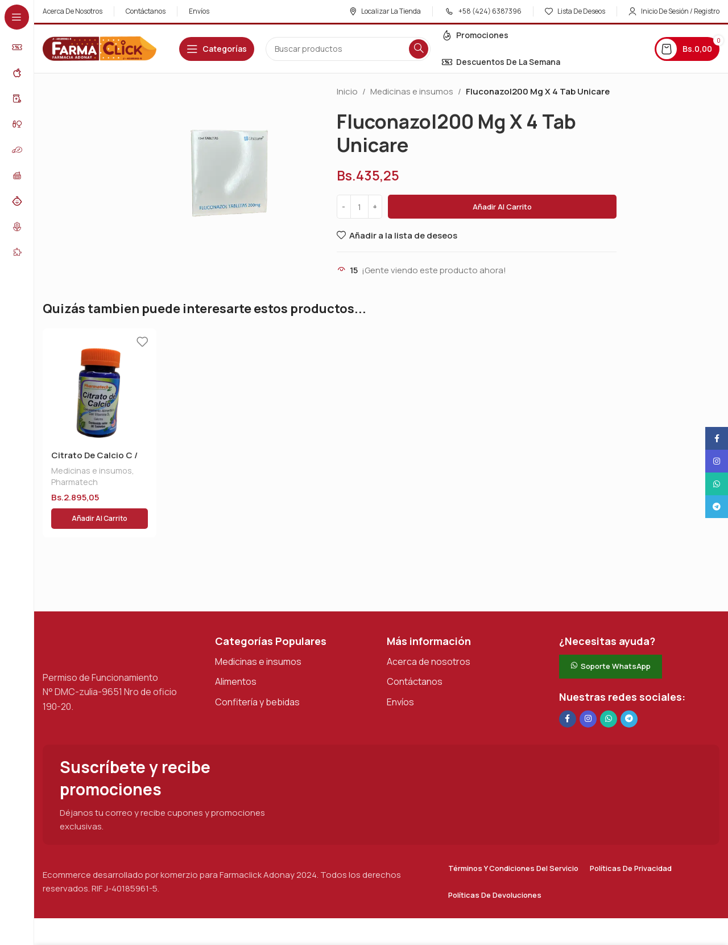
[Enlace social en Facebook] (567, 691)
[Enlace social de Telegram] (629, 691)
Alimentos (236, 654)
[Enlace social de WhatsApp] (608, 691)
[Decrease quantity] (344, 207)
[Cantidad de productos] (359, 207)
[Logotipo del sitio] (99, 48)
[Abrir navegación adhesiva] (216, 49)
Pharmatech (74, 481)
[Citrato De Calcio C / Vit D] (99, 385)
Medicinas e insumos (411, 91)
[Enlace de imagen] (99, 618)
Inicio (347, 91)
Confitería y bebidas (257, 674)
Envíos (400, 674)
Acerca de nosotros (428, 634)
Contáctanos (414, 654)
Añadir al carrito (502, 207)
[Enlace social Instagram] (588, 691)
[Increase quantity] (375, 207)
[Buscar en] (348, 49)
